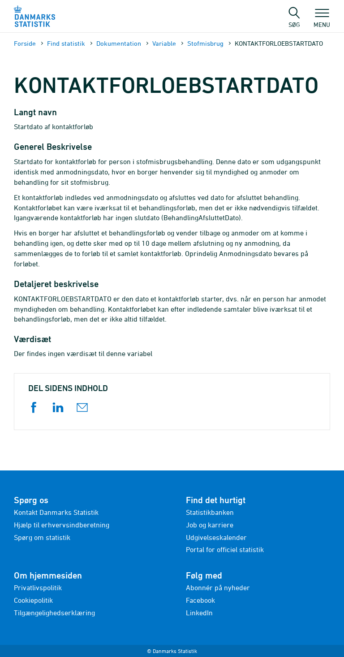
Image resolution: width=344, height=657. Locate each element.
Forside (25, 43)
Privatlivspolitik (38, 587)
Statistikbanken (210, 512)
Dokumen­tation (118, 43)
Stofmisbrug (205, 43)
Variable (164, 43)
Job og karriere (209, 525)
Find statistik (66, 43)
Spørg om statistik (42, 537)
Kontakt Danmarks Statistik (56, 512)
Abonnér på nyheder (218, 587)
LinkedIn (199, 613)
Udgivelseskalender (216, 537)
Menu (322, 20)
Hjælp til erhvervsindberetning (61, 525)
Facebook (200, 600)
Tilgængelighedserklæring (54, 613)
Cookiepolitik (33, 600)
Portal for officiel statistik (225, 549)
